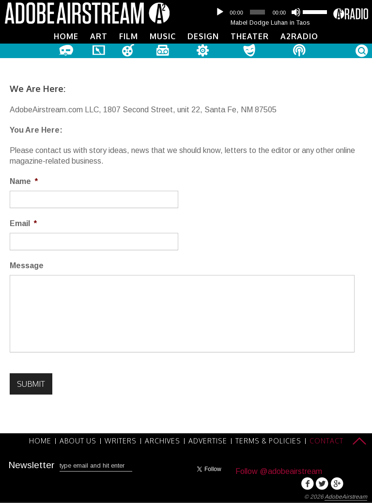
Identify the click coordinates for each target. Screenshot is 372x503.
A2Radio (299, 36)
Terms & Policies (268, 441)
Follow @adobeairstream (278, 471)
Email (23, 223)
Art (98, 36)
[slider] (257, 12)
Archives (162, 441)
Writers (121, 441)
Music (163, 36)
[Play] (220, 12)
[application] (270, 12)
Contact (326, 441)
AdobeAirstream (346, 496)
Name (24, 181)
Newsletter (31, 465)
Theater (250, 36)
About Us (78, 441)
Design (203, 36)
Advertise (207, 441)
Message (27, 265)
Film (128, 36)
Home (66, 36)
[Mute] (296, 12)
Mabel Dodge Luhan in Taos (270, 22)
